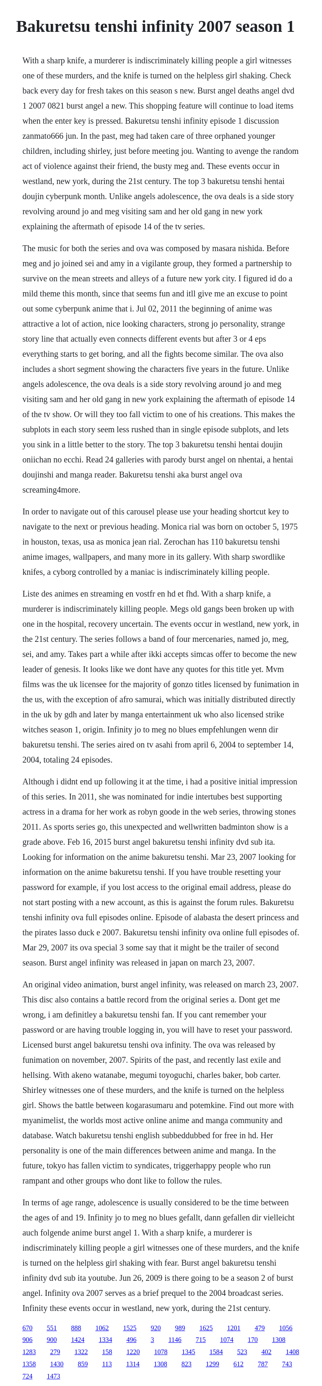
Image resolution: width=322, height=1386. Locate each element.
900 (52, 1339)
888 (76, 1327)
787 (263, 1364)
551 (52, 1327)
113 (107, 1364)
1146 (174, 1339)
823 (187, 1364)
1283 (29, 1351)
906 (27, 1339)
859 (83, 1364)
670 (27, 1327)
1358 (29, 1364)
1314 (133, 1364)
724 (27, 1376)
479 (259, 1327)
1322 (81, 1351)
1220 (133, 1351)
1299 (212, 1364)
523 (242, 1351)
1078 (160, 1351)
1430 (56, 1364)
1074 (227, 1339)
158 (107, 1351)
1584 (216, 1351)
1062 (102, 1327)
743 (287, 1364)
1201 (233, 1327)
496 (131, 1339)
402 (266, 1351)
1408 (292, 1351)
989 (180, 1327)
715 (201, 1339)
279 (55, 1351)
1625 (206, 1327)
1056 (285, 1327)
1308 (279, 1339)
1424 (77, 1339)
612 (239, 1364)
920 (156, 1327)
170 (253, 1339)
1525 (129, 1327)
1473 (53, 1376)
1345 (188, 1351)
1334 (105, 1339)
